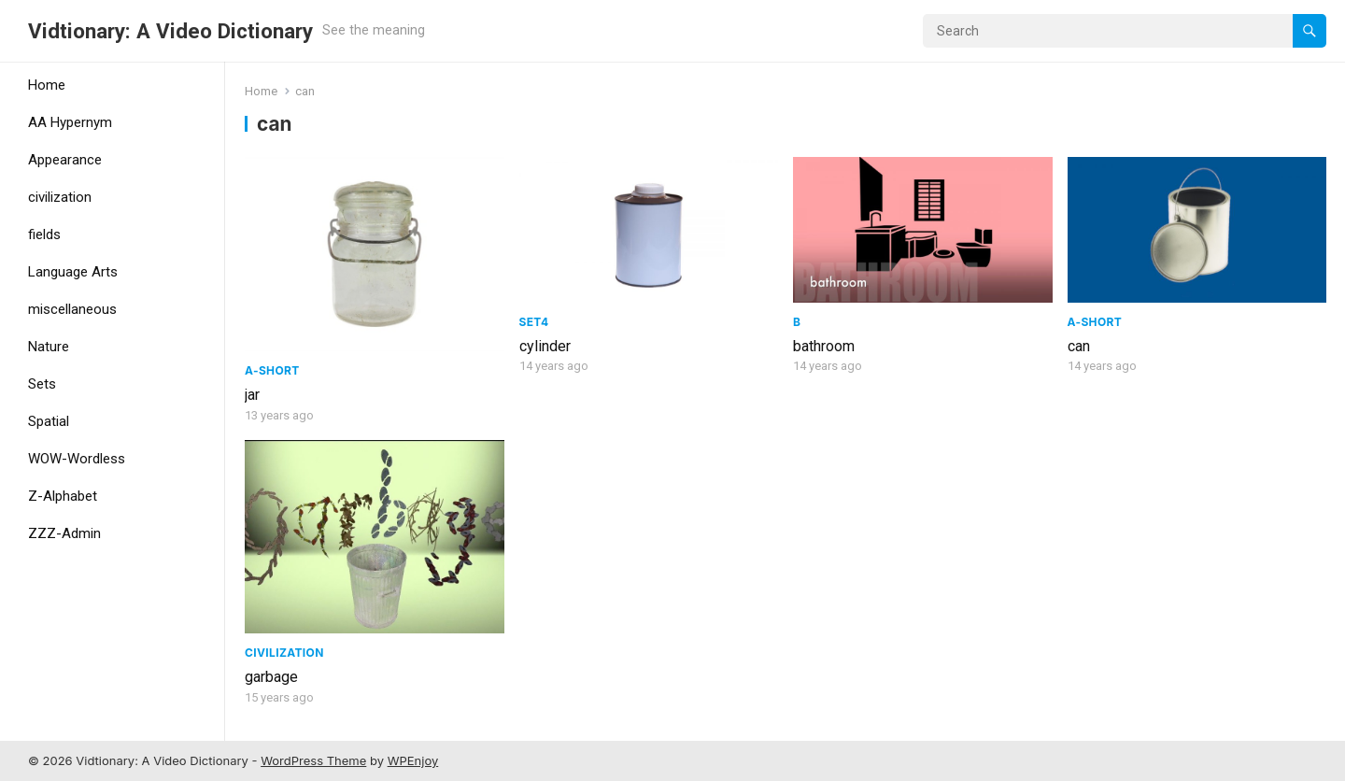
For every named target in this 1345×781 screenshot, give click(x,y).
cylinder (545, 346)
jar (252, 395)
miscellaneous (72, 309)
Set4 (534, 322)
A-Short (272, 370)
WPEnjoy (413, 760)
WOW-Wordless (76, 458)
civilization (60, 197)
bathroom (824, 346)
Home (46, 85)
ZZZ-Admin (64, 533)
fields (44, 234)
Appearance (65, 159)
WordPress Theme (313, 760)
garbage (271, 677)
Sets (42, 384)
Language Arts (73, 271)
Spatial (48, 421)
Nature (48, 346)
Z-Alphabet (62, 496)
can (1079, 346)
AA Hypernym (70, 122)
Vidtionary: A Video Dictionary (170, 31)
